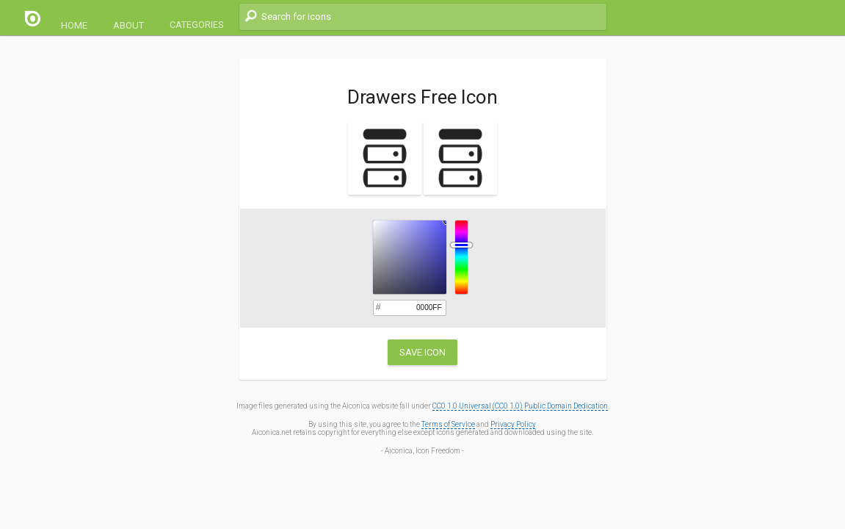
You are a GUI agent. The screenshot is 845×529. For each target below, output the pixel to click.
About (128, 25)
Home (74, 25)
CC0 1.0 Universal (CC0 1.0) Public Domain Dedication (520, 406)
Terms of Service (448, 424)
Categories (197, 24)
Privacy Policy (512, 424)
